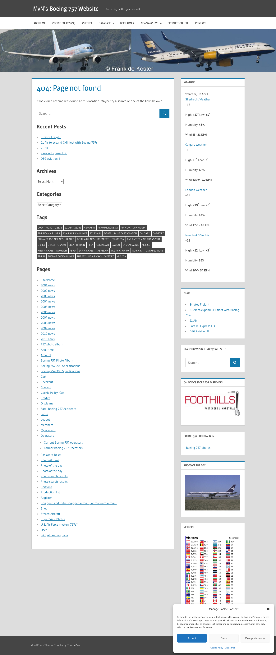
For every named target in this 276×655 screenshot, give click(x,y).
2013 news (48, 339)
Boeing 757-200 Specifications (60, 366)
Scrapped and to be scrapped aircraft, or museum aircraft (79, 503)
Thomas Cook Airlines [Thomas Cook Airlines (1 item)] (61, 256)
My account (48, 430)
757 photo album (52, 344)
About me (39, 23)
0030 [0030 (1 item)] (49, 227)
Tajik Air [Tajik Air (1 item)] (137, 250)
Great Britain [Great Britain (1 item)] (77, 244)
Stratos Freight (51, 137)
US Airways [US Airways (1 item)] (95, 256)
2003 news (48, 296)
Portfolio (46, 487)
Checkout (47, 382)
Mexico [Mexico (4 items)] (146, 244)
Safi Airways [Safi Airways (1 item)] (86, 250)
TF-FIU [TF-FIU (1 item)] (41, 256)
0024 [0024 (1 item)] (41, 227)
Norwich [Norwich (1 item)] (61, 250)
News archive (151, 23)
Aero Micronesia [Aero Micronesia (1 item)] (108, 227)
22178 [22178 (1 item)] (58, 227)
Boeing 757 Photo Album (57, 360)
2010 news (48, 333)
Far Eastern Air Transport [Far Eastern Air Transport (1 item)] (143, 239)
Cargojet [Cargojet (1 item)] (158, 233)
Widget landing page (54, 535)
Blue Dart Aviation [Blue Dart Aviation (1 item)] (125, 233)
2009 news (48, 328)
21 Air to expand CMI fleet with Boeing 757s (69, 142)
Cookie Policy (216, 647)
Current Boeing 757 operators (63, 442)
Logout (45, 419)
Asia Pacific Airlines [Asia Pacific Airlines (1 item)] (75, 233)
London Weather (196, 190)
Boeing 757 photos (198, 448)
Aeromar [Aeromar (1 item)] (89, 227)
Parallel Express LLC (54, 153)
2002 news (48, 291)
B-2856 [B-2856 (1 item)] (107, 233)
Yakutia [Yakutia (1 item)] (121, 256)
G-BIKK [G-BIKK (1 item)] (41, 244)
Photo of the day (51, 465)
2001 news (48, 285)
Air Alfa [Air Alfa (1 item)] (126, 227)
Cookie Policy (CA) (63, 23)
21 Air (44, 148)
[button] (268, 609)
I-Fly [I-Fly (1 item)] (90, 244)
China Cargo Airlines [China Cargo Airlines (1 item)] (50, 239)
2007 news (48, 317)
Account (46, 355)
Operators (47, 435)
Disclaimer (230, 647)
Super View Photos (53, 519)
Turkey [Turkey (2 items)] (81, 256)
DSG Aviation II (50, 158)
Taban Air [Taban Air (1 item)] (102, 250)
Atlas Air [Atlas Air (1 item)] (95, 233)
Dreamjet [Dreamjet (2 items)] (103, 239)
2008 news (48, 323)
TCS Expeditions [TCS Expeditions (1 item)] (154, 250)
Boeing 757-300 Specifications (60, 371)
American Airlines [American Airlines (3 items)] (49, 233)
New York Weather (197, 235)
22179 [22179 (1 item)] (68, 227)
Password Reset (51, 455)
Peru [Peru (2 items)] (73, 250)
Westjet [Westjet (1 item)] (109, 256)
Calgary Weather (196, 144)
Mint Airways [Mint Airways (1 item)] (45, 250)
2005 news (48, 307)
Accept (192, 638)
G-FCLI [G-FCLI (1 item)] (51, 244)
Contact (200, 23)
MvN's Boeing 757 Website (66, 8)
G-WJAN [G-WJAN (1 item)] (62, 244)
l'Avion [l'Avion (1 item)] (116, 244)
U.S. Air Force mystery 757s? (59, 524)
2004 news (48, 301)
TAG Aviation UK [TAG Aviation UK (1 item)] (120, 250)
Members (47, 425)
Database (107, 23)
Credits (87, 23)
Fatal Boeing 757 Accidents (58, 409)
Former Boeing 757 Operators (63, 448)
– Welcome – (49, 280)
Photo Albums (50, 460)
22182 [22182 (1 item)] (77, 227)
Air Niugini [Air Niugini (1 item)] (139, 227)
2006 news (48, 312)
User (44, 530)
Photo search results (54, 476)
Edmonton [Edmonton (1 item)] (118, 239)
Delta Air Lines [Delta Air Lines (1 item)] (85, 239)
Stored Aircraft (50, 514)
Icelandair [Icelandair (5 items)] (102, 244)
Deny (224, 638)
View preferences (255, 638)
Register (46, 498)
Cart (43, 376)
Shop (44, 508)
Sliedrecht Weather (198, 99)
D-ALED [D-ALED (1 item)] (70, 239)
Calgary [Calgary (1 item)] (145, 233)
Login (44, 414)
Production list (178, 23)
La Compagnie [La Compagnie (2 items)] (131, 244)
